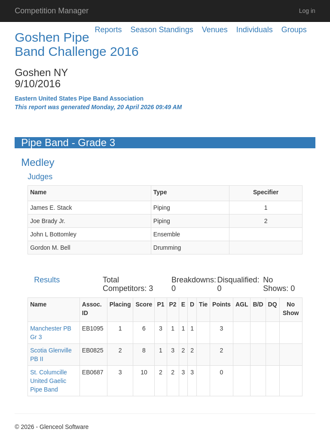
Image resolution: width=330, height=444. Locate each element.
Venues (215, 29)
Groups (294, 29)
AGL (241, 304)
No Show (291, 308)
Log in (307, 10)
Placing (120, 304)
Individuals (254, 29)
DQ (272, 304)
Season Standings (162, 29)
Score (143, 304)
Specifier (265, 192)
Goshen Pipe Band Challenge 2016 (77, 44)
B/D (258, 304)
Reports (108, 29)
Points (221, 304)
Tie (203, 304)
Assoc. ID (92, 308)
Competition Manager (52, 10)
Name (38, 192)
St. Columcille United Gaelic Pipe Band (48, 381)
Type (160, 192)
